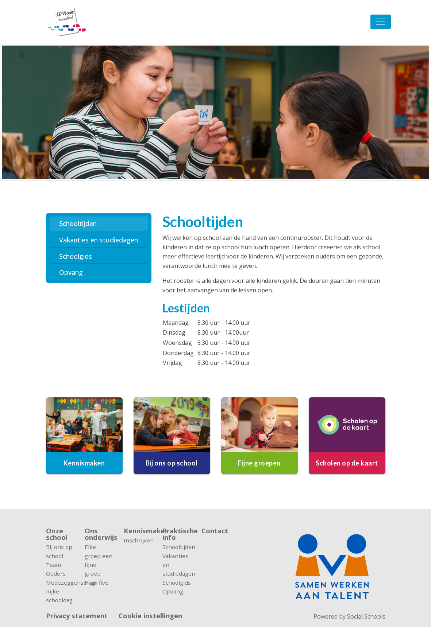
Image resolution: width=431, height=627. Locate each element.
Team (53, 564)
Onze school (57, 534)
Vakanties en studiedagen (98, 239)
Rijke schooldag (59, 596)
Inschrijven (138, 540)
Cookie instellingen (150, 615)
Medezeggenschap (60, 582)
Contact (214, 531)
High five (96, 582)
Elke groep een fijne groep (98, 560)
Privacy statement (77, 615)
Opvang (71, 272)
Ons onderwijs (99, 534)
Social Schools (366, 616)
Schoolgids (75, 256)
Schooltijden (78, 223)
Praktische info (176, 534)
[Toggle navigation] (380, 22)
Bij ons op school (59, 551)
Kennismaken (138, 530)
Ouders (56, 573)
